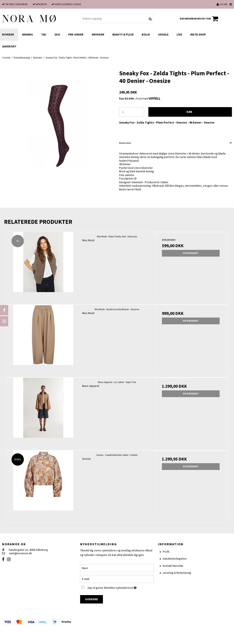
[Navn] (117, 568)
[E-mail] (117, 579)
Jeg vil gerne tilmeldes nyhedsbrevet (120, 587)
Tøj (43, 34)
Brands (27, 34)
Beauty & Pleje (123, 34)
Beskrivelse (125, 142)
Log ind (222, 4)
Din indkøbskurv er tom (199, 18)
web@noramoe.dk (20, 553)
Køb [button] (189, 112)
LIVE (179, 34)
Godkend (91, 599)
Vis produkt (191, 253)
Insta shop (198, 34)
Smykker (98, 34)
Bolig (146, 34)
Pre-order (75, 34)
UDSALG (163, 34)
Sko (57, 34)
